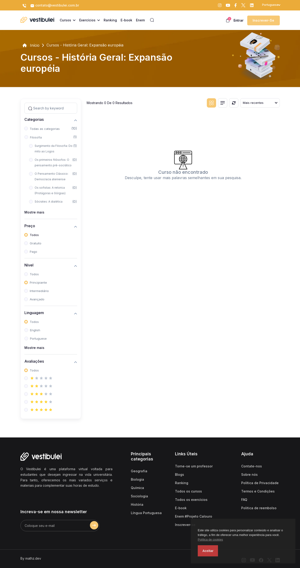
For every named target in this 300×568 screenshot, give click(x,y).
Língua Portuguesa (146, 513)
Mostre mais (34, 212)
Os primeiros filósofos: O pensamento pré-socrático (53, 162)
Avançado (37, 299)
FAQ (244, 500)
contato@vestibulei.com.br (54, 5)
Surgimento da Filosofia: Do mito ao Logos (54, 148)
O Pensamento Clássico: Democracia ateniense (51, 176)
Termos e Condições (258, 491)
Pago (33, 251)
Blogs (179, 474)
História (137, 504)
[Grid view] (211, 103)
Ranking (181, 483)
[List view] (222, 103)
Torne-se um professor (194, 466)
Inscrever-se (263, 20)
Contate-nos (251, 466)
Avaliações (34, 361)
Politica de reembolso (259, 508)
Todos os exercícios (191, 500)
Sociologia (139, 496)
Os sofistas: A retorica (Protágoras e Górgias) (50, 190)
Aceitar (207, 551)
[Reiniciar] (233, 103)
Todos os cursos (188, 491)
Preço (29, 226)
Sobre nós (249, 474)
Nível (28, 265)
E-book (181, 508)
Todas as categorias (45, 129)
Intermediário (39, 291)
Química (137, 488)
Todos (34, 235)
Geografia (139, 471)
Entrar (239, 20)
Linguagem (34, 313)
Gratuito (35, 243)
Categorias (34, 119)
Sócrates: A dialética (49, 201)
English (35, 330)
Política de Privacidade (260, 483)
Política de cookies (210, 539)
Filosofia (36, 137)
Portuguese (38, 338)
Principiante (38, 282)
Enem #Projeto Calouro (193, 516)
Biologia (137, 479)
